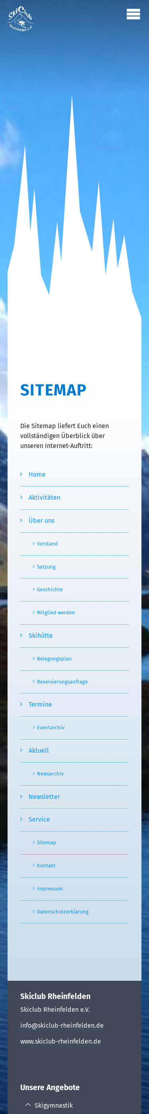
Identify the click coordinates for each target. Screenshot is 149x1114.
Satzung (46, 567)
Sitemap (46, 842)
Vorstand (47, 544)
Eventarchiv (50, 727)
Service (39, 819)
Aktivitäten (44, 497)
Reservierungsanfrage (62, 682)
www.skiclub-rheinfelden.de (60, 1041)
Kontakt (46, 866)
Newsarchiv (50, 774)
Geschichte (50, 589)
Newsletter (44, 796)
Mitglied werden (56, 612)
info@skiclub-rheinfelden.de (62, 1025)
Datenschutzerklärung (63, 912)
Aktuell (39, 750)
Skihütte (41, 635)
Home (37, 474)
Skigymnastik (54, 1105)
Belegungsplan (54, 659)
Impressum (50, 889)
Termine (40, 704)
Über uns (41, 520)
